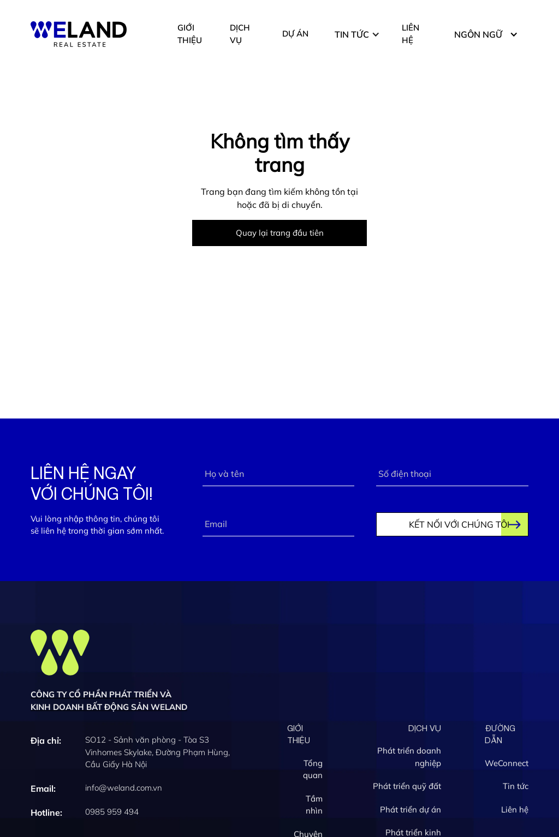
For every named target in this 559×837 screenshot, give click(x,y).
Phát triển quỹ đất (407, 787)
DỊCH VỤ (240, 33)
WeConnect (506, 765)
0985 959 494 (112, 813)
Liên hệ (514, 811)
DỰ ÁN (295, 33)
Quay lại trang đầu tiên (280, 233)
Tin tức (515, 787)
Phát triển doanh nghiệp (409, 758)
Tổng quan (313, 771)
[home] (79, 34)
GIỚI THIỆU (189, 33)
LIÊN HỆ (410, 33)
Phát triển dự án (410, 811)
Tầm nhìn (314, 806)
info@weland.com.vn (123, 789)
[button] (357, 34)
